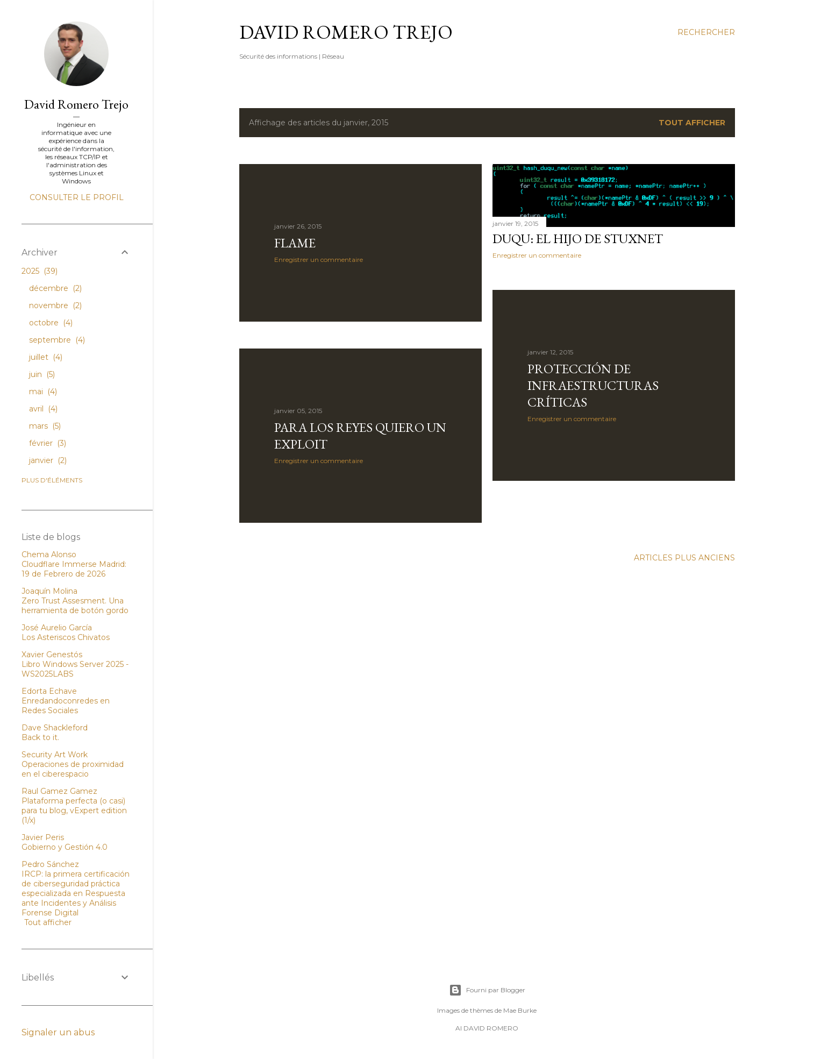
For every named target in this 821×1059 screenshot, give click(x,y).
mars (45, 426)
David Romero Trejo (346, 32)
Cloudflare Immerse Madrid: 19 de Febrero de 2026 (74, 569)
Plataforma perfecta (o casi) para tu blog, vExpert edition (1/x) (74, 810)
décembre (55, 288)
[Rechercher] (706, 32)
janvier (48, 460)
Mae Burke (520, 1010)
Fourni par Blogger (487, 990)
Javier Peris (43, 837)
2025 (40, 271)
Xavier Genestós (52, 654)
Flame (295, 242)
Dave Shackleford (55, 728)
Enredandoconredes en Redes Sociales (66, 705)
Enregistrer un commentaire (318, 259)
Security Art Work (55, 754)
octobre (51, 323)
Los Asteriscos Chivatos (66, 637)
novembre (55, 305)
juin (42, 374)
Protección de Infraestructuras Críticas (593, 385)
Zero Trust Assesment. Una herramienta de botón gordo (75, 605)
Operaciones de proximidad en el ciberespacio (73, 769)
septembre (57, 340)
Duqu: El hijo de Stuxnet (577, 238)
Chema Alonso (49, 554)
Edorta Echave (49, 691)
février (47, 443)
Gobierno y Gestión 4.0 (65, 847)
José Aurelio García (57, 627)
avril (43, 409)
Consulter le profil (77, 197)
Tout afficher (692, 122)
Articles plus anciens (684, 558)
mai (43, 391)
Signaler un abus (58, 1032)
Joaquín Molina (49, 591)
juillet (45, 357)
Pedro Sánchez (50, 864)
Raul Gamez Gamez (59, 791)
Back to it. (40, 737)
